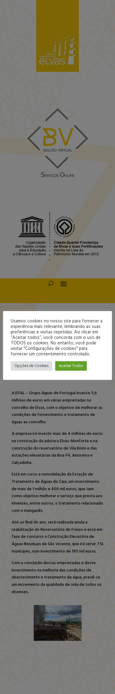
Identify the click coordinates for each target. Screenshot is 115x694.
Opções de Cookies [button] (31, 366)
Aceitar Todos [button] (71, 366)
